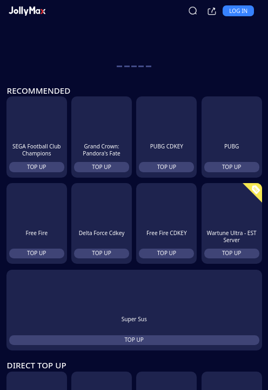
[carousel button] (119, 66)
